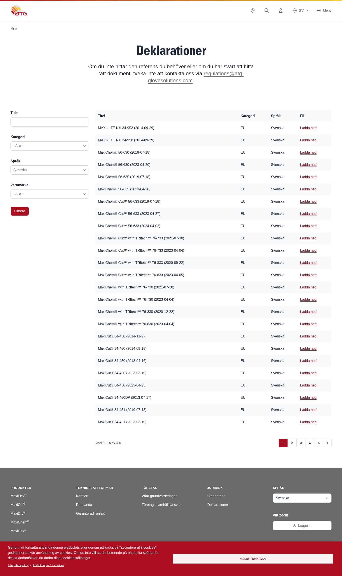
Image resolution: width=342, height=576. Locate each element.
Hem (14, 28)
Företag (150, 488)
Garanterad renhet (90, 513)
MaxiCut (18, 505)
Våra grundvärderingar (159, 496)
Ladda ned (308, 128)
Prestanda (84, 505)
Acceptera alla (253, 558)
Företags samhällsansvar (161, 505)
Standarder (215, 496)
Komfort (82, 496)
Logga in (302, 525)
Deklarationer (217, 505)
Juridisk (215, 488)
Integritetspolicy (18, 565)
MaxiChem (20, 522)
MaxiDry (18, 513)
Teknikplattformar (94, 488)
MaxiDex (18, 531)
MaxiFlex (18, 496)
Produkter (21, 488)
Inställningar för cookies (48, 565)
